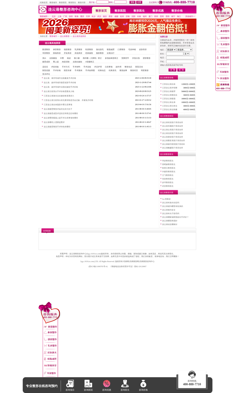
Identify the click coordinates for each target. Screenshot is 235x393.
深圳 (71, 16)
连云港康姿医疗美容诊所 (172, 137)
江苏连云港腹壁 (168, 91)
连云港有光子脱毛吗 (170, 213)
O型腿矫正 (89, 62)
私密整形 (89, 49)
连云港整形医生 (166, 154)
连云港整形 (65, 36)
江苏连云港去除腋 (169, 109)
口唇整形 (121, 49)
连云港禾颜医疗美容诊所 (172, 126)
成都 (116, 16)
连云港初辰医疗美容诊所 (172, 122)
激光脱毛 (100, 49)
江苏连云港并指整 (169, 88)
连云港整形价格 (166, 78)
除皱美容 (57, 53)
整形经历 (134, 70)
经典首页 (44, 2)
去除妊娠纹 (77, 62)
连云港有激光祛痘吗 (170, 203)
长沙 (93, 16)
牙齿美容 (67, 53)
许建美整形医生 (168, 171)
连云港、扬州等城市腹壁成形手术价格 (60, 82)
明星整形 (145, 70)
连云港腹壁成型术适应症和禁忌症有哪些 (61, 113)
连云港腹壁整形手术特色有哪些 (57, 127)
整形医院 (63, 2)
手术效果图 (90, 70)
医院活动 (139, 67)
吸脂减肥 (110, 49)
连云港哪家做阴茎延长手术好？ (175, 217)
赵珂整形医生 (168, 182)
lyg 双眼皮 (166, 199)
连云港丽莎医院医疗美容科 (173, 144)
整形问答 (81, 2)
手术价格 (57, 70)
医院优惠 (46, 70)
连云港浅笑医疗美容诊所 (172, 133)
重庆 (82, 16)
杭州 (122, 16)
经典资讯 (112, 70)
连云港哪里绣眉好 (169, 221)
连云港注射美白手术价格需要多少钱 (59, 91)
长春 (139, 16)
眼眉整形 (46, 49)
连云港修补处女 (168, 210)
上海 (59, 16)
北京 (54, 16)
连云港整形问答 (166, 192)
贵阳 (167, 16)
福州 (145, 16)
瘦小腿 (77, 58)
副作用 (118, 67)
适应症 (45, 67)
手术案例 (78, 70)
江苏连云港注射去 (169, 106)
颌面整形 (67, 49)
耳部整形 (46, 53)
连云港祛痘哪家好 (169, 224)
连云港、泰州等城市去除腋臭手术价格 (60, 78)
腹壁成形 (46, 62)
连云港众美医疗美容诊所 (172, 130)
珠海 (76, 16)
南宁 (173, 16)
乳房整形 (78, 49)
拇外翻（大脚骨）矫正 (92, 58)
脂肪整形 (100, 53)
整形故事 (123, 70)
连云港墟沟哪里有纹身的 (172, 206)
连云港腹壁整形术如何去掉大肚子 (58, 109)
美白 (44, 58)
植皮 (69, 58)
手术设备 (87, 67)
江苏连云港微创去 (169, 95)
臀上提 (56, 62)
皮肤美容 (143, 49)
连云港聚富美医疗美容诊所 (173, 140)
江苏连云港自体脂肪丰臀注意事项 (58, 105)
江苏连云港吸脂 (168, 99)
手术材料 (76, 67)
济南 (128, 16)
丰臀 (62, 58)
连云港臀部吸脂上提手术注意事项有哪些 (61, 118)
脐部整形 (146, 58)
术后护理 (98, 67)
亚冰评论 (46, 74)
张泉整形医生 (168, 179)
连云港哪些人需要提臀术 (54, 122)
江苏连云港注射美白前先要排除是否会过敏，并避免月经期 (68, 100)
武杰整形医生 (168, 186)
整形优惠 (158, 10)
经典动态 (102, 70)
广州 (65, 16)
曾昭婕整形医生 (168, 164)
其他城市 (189, 16)
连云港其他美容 (79, 36)
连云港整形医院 (166, 116)
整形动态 (128, 67)
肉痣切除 (66, 62)
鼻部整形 (57, 49)
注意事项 (109, 67)
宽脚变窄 (125, 58)
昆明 (162, 16)
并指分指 (136, 58)
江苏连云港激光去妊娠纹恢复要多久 (59, 96)
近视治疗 (110, 53)
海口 (179, 16)
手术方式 (66, 67)
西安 (111, 16)
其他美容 (78, 53)
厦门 (150, 16)
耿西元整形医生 (168, 168)
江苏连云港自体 (168, 84)
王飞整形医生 (168, 175)
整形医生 (72, 2)
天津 (88, 16)
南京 (105, 16)
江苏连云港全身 (168, 102)
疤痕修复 (89, 53)
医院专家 (67, 70)
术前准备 (55, 67)
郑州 (156, 16)
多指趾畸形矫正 (111, 58)
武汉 (99, 16)
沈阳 (133, 16)
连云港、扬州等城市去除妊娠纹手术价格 (61, 87)
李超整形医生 (168, 161)
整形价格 (177, 10)
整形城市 (53, 2)
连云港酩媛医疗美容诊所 (172, 148)
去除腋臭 (53, 58)
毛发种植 (132, 49)
